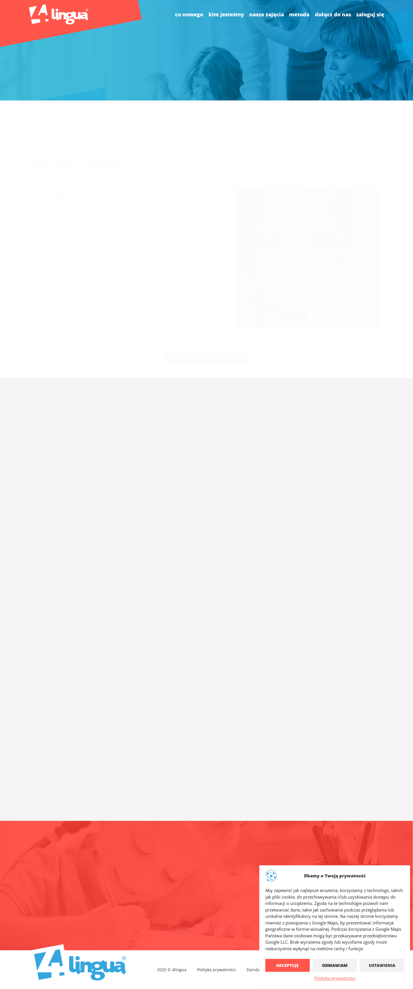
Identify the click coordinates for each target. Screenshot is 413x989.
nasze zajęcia (266, 14)
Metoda (299, 14)
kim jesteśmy (226, 14)
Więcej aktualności (206, 343)
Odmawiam (335, 965)
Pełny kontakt (206, 922)
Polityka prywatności (334, 978)
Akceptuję (287, 965)
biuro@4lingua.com (182, 893)
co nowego (189, 14)
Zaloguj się (370, 14)
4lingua (264, 893)
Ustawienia (382, 965)
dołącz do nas (333, 14)
